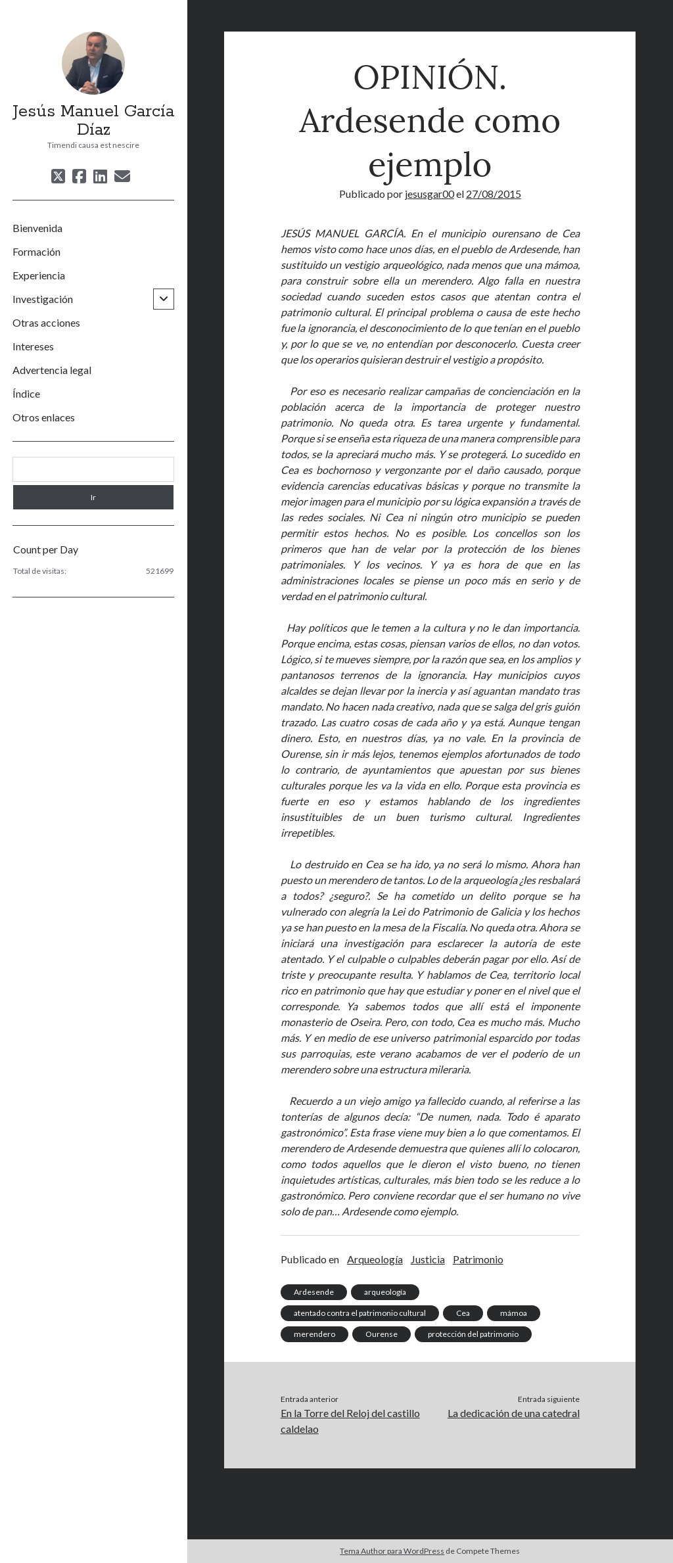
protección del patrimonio (473, 1334)
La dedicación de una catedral (514, 1413)
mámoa (513, 1313)
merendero (314, 1334)
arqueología (385, 1292)
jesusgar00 (429, 193)
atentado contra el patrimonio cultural (360, 1313)
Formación (36, 251)
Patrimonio (478, 1259)
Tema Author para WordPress (392, 1551)
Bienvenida (37, 228)
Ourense (381, 1334)
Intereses (33, 346)
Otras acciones (46, 322)
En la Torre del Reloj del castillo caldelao (350, 1421)
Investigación (42, 298)
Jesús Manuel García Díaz (93, 121)
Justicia (428, 1259)
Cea (463, 1313)
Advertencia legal (51, 369)
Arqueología (375, 1259)
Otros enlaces (43, 417)
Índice (26, 393)
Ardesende (314, 1292)
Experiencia (38, 275)
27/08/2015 (493, 193)
